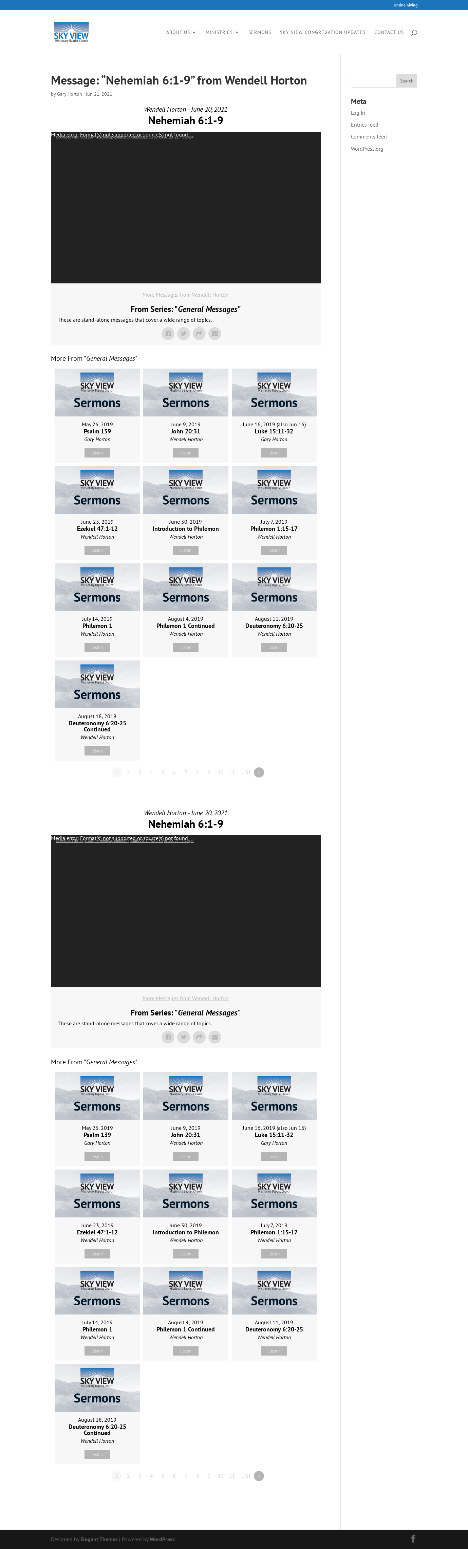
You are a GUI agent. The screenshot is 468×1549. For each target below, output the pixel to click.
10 (220, 772)
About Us (178, 32)
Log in (358, 112)
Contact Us (389, 32)
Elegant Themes (99, 1539)
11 (232, 772)
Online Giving (405, 5)
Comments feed (369, 136)
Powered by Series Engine (295, 791)
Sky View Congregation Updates (323, 32)
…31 (246, 772)
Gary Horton (69, 94)
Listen (97, 453)
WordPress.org (367, 148)
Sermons (259, 32)
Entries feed (364, 124)
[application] (186, 207)
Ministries (219, 32)
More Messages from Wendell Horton (186, 294)
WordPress (162, 1539)
